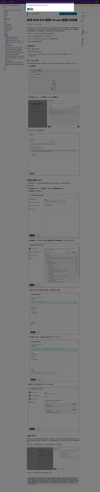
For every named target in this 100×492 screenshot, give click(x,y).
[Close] (73, 2)
